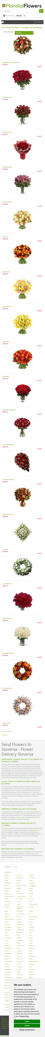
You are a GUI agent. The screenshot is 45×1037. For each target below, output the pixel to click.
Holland (31, 927)
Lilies (23, 817)
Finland (7, 916)
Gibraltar (19, 922)
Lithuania (31, 946)
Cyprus (19, 904)
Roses (35, 817)
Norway (7, 964)
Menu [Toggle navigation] (37, 22)
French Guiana (33, 916)
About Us (4, 1019)
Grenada (7, 924)
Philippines (8, 969)
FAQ (3, 1017)
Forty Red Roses (8, 445)
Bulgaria (7, 894)
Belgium (19, 888)
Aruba (6, 880)
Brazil (18, 891)
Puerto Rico (8, 972)
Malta (30, 951)
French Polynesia (9, 919)
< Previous (5, 731)
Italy (30, 935)
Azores (19, 883)
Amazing (6, 376)
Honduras (7, 930)
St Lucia (7, 988)
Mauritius (19, 953)
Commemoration (9, 480)
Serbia (31, 977)
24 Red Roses (7, 167)
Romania (7, 975)
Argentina (19, 878)
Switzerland (8, 995)
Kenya (30, 940)
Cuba (30, 901)
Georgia (19, 919)
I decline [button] (27, 1025)
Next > (11, 731)
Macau (19, 948)
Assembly (6, 341)
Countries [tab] (7, 867)
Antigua (7, 878)
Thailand (7, 998)
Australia (19, 880)
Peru (30, 967)
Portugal (31, 969)
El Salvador (20, 911)
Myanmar (19, 959)
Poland (19, 969)
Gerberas (19, 817)
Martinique (8, 953)
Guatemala (8, 927)
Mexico (31, 953)
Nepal (30, 959)
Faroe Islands (21, 914)
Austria (31, 880)
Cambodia (20, 894)
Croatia (19, 901)
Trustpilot (4, 735)
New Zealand (8, 961)
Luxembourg (8, 948)
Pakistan (31, 964)
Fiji (30, 914)
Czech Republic (33, 904)
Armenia (31, 878)
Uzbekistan (8, 1007)
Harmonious (7, 307)
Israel (18, 935)
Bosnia (7, 891)
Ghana (6, 922)
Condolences (7, 584)
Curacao (7, 904)
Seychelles (7, 980)
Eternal (5, 549)
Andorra (19, 875)
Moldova (7, 956)
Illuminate (6, 272)
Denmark (7, 907)
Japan (30, 938)
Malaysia (19, 951)
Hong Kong (20, 930)
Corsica (31, 899)
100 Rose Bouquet (9, 410)
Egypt (6, 911)
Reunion (31, 972)
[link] (24, 1016)
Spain (6, 985)
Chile (30, 896)
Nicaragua (20, 961)
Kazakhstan (20, 940)
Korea (6, 943)
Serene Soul (7, 723)
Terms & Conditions (7, 1023)
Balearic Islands (21, 886)
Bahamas (31, 883)
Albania (7, 875)
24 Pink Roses (7, 202)
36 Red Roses (7, 618)
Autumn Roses (8, 514)
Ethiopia (7, 914)
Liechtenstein (20, 946)
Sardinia (31, 975)
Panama (7, 967)
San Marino (20, 975)
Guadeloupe (20, 924)
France (19, 916)
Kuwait (19, 943)
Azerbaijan (8, 883)
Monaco (19, 956)
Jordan (6, 940)
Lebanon (7, 946)
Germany (31, 919)
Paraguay (19, 967)
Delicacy (5, 237)
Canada (31, 894)
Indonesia (19, 932)
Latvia (30, 943)
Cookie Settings (6, 1026)
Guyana (19, 927)
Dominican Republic (20, 908)
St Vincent (7, 992)
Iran (30, 932)
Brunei (31, 891)
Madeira (7, 951)
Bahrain (7, 886)
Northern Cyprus (34, 961)
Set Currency (10, 15)
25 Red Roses (7, 132)
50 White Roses (8, 653)
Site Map (4, 1028)
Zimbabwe (8, 1010)
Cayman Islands (21, 896)
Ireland (7, 935)
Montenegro (32, 956)
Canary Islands (9, 896)
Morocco (7, 959)
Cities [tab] (15, 867)
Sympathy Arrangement (11, 62)
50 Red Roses (7, 97)
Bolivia (31, 888)
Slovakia (7, 982)
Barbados (7, 888)
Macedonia (32, 948)
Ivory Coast (8, 938)
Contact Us (5, 1021)
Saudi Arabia (8, 977)
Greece (31, 922)
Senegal (19, 977)
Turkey (6, 1000)
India (6, 932)
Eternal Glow (7, 688)
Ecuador (31, 907)
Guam (30, 924)
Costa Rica (8, 901)
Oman (18, 964)
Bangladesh (32, 886)
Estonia (31, 911)
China (6, 899)
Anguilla (31, 875)
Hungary (31, 930)
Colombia (19, 899)
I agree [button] (27, 1021)
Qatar (18, 972)
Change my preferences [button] (27, 1030)
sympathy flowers (33, 830)
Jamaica (19, 938)
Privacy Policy (24, 1016)
